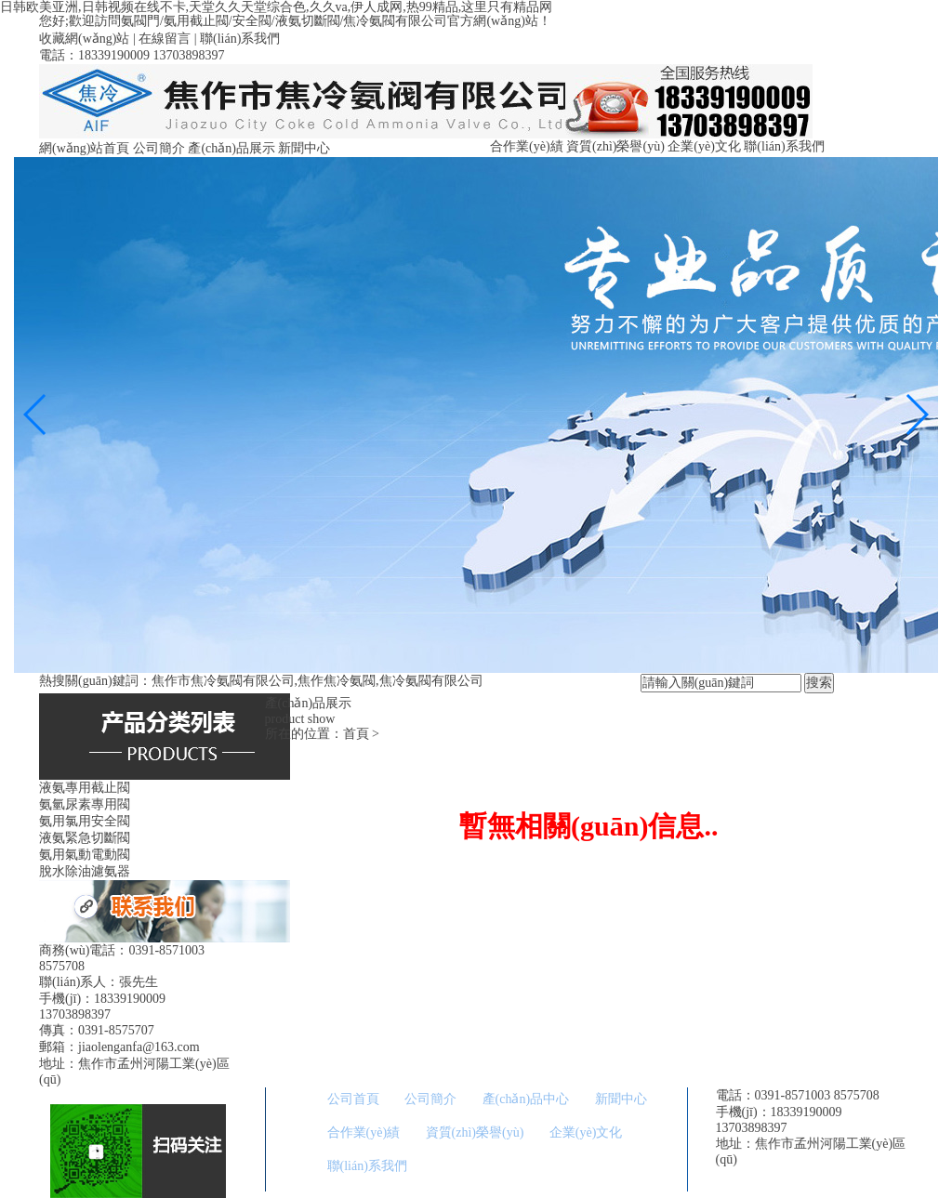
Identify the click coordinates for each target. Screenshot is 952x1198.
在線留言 (165, 39)
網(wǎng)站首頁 (84, 148)
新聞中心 (304, 148)
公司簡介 (159, 148)
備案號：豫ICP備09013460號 (797, 1175)
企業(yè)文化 (704, 146)
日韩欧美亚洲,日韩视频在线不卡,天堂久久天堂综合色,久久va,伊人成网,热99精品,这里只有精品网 (276, 7)
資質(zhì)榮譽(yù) (615, 146)
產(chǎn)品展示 (231, 148)
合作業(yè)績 (526, 146)
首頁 (356, 734)
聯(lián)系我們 (240, 39)
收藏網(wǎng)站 (84, 39)
